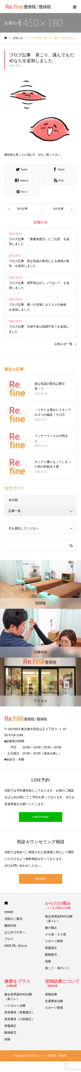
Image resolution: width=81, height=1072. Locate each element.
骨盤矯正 (51, 948)
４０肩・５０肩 (55, 934)
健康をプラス (17, 983)
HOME (6, 903)
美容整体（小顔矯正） (19, 1019)
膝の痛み (51, 927)
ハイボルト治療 (14, 1005)
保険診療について (62, 983)
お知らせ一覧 (63, 343)
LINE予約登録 (40, 816)
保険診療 (51, 994)
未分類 (13, 500)
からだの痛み (58, 905)
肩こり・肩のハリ (57, 968)
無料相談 (40, 878)
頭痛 (48, 961)
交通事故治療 (54, 1001)
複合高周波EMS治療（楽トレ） (59, 919)
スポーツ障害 (54, 941)
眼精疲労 (51, 954)
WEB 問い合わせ (15, 945)
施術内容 (10, 925)
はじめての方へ (14, 932)
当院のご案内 (13, 918)
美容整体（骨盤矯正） (19, 1012)
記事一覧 (15, 511)
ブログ (8, 939)
